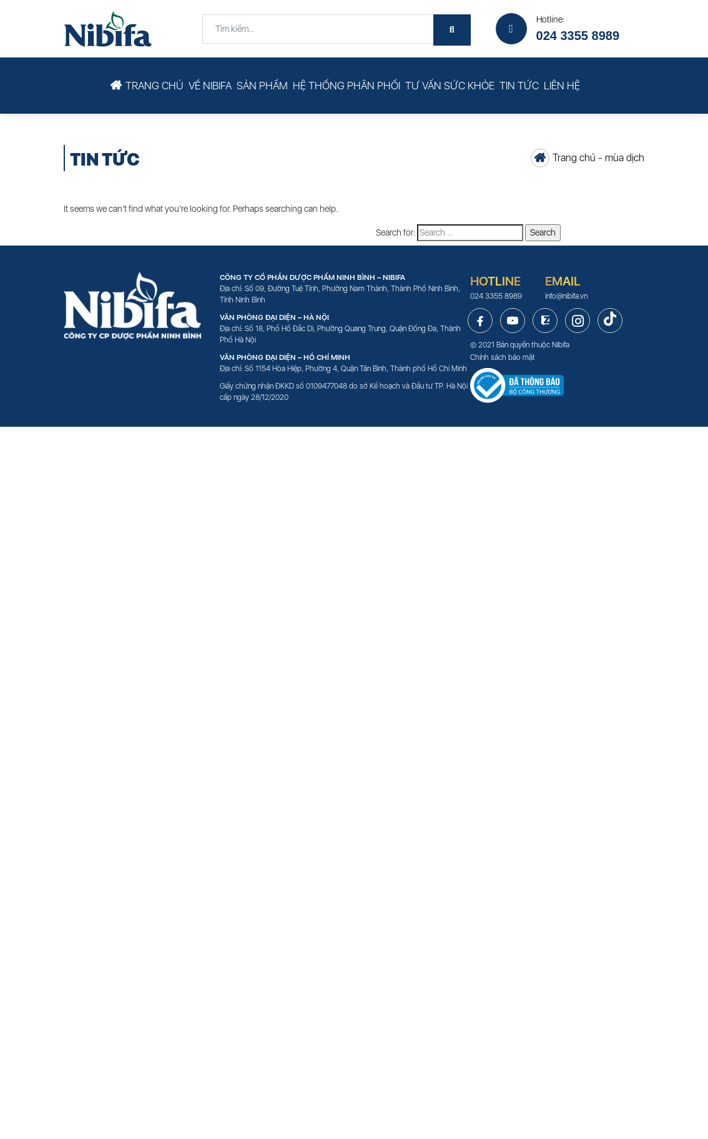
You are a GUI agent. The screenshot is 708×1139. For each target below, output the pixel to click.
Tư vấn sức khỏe (449, 85)
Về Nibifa (210, 85)
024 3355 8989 (577, 35)
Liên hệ (562, 85)
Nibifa (560, 345)
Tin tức (519, 85)
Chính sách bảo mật (502, 357)
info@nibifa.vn (566, 296)
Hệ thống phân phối (346, 85)
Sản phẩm (262, 85)
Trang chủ (154, 85)
